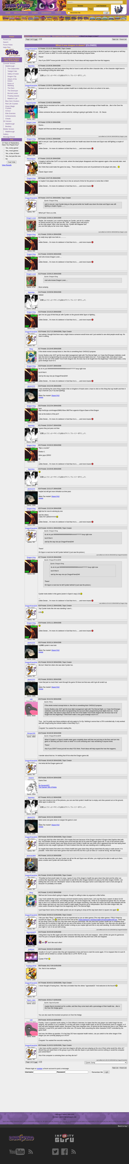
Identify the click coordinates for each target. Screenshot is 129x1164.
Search (5, 42)
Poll (11, 140)
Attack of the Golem (12, 80)
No (7, 159)
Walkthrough (10, 66)
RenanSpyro (31, 159)
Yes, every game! (12, 148)
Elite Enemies (10, 113)
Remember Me (75, 13)
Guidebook (46, 13)
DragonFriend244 (31, 49)
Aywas (41, 397)
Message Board (9, 137)
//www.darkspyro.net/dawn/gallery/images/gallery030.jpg (97, 920)
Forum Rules (8, 45)
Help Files (6, 47)
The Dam (11, 88)
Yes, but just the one (13, 156)
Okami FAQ (55, 395)
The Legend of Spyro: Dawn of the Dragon (12, 60)
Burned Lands (13, 93)
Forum (58, 13)
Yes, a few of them (12, 153)
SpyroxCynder (31, 103)
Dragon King (31, 139)
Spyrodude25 (31, 932)
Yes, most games (12, 151)
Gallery (5, 134)
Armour (8, 111)
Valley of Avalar (13, 74)
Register (80, 5)
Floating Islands (13, 96)
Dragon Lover (31, 122)
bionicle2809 (31, 856)
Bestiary (8, 126)
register (39, 1068)
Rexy (31, 349)
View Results (7, 165)
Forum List (7, 40)
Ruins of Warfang (11, 84)
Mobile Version (8, 129)
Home (7, 13)
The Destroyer (13, 91)
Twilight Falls (12, 71)
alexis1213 (31, 386)
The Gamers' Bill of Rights (48, 787)
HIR (31, 699)
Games (35, 13)
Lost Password (101, 5)
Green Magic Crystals (10, 107)
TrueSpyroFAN (31, 966)
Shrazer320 (31, 733)
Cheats (8, 119)
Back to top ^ (123, 1126)
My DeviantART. (44, 785)
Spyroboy (31, 66)
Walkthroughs (21, 13)
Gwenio (31, 778)
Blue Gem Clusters (12, 101)
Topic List (115, 39)
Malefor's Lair (12, 98)
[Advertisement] (63, 28)
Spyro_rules (31, 1000)
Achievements (10, 116)
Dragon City (12, 76)
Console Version (9, 63)
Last (35, 39)
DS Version (7, 121)
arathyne (31, 949)
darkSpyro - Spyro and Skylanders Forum (37, 36)
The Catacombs (13, 69)
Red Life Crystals (11, 104)
